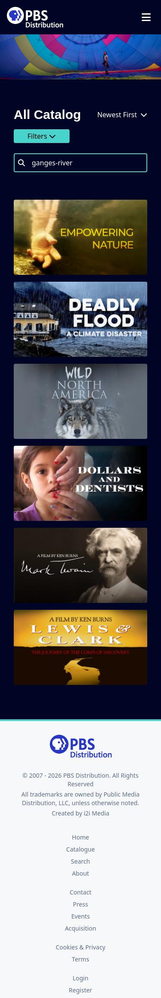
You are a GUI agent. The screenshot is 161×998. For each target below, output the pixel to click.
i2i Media (96, 813)
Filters (41, 136)
